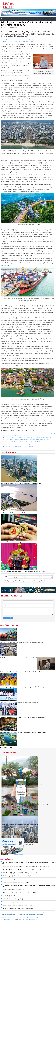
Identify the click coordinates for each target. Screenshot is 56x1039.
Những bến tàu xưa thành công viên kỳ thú (14, 899)
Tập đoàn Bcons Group (6, 917)
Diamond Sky (7, 919)
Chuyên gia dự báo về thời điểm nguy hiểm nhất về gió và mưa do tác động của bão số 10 (25, 785)
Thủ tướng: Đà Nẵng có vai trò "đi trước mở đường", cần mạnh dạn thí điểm (23, 444)
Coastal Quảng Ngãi (40, 912)
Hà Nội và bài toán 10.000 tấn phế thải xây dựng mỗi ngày (18, 882)
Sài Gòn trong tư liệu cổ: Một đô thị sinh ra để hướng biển (18, 876)
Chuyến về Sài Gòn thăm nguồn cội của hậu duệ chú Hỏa (17, 905)
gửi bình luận (8, 618)
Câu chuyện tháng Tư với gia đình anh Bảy (13, 889)
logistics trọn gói (26, 581)
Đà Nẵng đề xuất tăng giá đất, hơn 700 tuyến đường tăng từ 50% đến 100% (23, 435)
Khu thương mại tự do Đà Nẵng (17, 577)
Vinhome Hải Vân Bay (16, 917)
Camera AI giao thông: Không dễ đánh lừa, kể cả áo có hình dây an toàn (20, 824)
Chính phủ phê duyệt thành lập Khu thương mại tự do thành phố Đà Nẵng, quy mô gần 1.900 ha (28, 437)
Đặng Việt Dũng (48, 577)
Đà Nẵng (7, 581)
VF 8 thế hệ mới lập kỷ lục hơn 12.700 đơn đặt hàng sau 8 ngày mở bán (21, 873)
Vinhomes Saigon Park (6, 912)
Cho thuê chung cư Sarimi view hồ (8, 914)
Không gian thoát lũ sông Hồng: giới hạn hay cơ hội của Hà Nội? (19, 892)
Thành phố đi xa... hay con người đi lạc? (13, 902)
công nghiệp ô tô (15, 581)
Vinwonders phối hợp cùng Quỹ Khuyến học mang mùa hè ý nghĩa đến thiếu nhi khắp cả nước (24, 687)
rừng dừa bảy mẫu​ (29, 917)
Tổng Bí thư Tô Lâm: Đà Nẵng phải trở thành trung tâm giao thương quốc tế (23, 39)
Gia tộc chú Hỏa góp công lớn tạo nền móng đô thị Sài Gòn (18, 908)
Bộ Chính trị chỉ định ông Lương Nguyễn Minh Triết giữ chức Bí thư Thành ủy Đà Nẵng (23, 571)
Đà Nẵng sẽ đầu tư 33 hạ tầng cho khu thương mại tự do (18, 446)
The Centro (14, 912)
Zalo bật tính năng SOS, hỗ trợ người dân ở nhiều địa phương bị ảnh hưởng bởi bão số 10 (25, 804)
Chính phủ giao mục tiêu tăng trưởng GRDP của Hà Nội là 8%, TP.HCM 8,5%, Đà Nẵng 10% (26, 439)
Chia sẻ (53, 433)
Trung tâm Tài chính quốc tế (34, 577)
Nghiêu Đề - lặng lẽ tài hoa (9, 896)
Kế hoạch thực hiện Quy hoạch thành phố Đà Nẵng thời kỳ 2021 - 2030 (22, 442)
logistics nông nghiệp (38, 581)
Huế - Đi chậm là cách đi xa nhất (8, 747)
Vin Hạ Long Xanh (24, 914)
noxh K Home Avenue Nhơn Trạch (36, 914)
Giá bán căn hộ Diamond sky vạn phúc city (28, 919)
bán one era (31, 912)
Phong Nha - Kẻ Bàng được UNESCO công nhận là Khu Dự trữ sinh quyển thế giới (23, 869)
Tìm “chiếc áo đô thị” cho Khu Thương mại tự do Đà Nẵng (18, 41)
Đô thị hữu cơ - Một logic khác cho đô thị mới (14, 879)
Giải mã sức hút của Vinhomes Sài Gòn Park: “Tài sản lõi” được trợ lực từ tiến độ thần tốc (26, 866)
